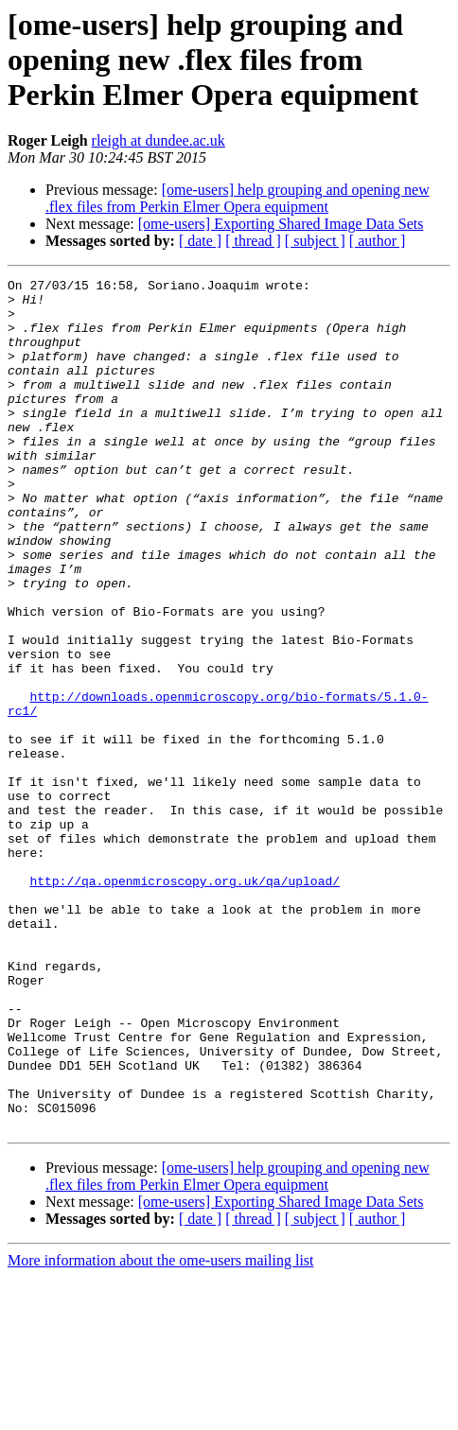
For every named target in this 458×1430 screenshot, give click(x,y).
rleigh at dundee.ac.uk (158, 140)
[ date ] (200, 241)
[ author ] (377, 241)
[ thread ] (253, 241)
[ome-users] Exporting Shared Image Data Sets (281, 224)
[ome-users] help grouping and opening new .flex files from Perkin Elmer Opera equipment (237, 198)
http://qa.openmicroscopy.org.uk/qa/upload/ (184, 985)
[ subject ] (315, 241)
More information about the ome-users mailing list (161, 1413)
